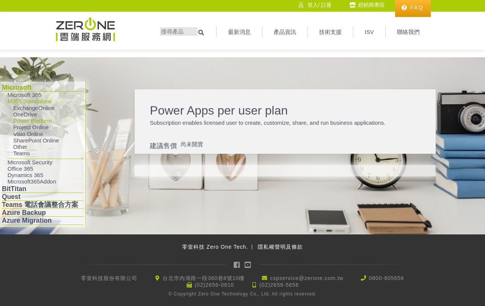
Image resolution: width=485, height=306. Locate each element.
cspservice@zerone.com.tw (307, 278)
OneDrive (25, 114)
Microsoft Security (30, 162)
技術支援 (330, 32)
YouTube (247, 264)
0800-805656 (386, 278)
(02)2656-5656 (279, 285)
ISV (369, 32)
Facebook (237, 264)
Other (20, 147)
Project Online (31, 127)
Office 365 (20, 168)
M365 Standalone (30, 101)
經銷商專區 (371, 5)
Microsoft (17, 87)
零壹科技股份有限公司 (109, 278)
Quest (11, 196)
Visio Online (28, 134)
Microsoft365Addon (32, 181)
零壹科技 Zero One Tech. (215, 247)
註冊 (326, 5)
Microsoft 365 (24, 95)
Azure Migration (27, 220)
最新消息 (239, 32)
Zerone (85, 29)
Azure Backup (24, 212)
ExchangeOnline (34, 108)
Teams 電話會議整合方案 (40, 204)
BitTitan (14, 189)
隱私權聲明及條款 (280, 247)
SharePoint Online (36, 140)
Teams (21, 153)
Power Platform (32, 121)
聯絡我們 (408, 32)
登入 (312, 5)
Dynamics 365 (25, 175)
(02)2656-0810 (214, 285)
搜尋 (202, 32)
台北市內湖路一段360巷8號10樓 (204, 278)
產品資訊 (285, 32)
